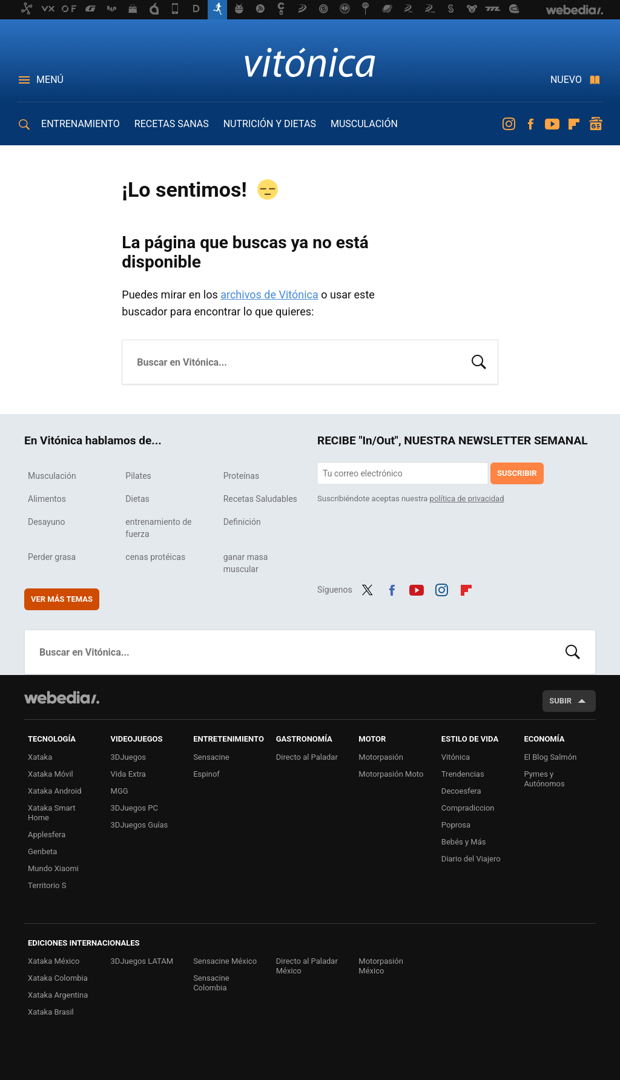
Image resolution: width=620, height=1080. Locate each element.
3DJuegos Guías (139, 824)
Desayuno (46, 522)
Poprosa (455, 824)
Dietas (137, 499)
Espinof (206, 774)
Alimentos (47, 499)
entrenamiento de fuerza (158, 528)
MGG (119, 790)
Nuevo (566, 79)
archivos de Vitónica (269, 294)
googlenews (596, 124)
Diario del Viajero (471, 858)
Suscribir (517, 473)
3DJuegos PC (134, 807)
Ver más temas (62, 599)
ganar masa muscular (245, 563)
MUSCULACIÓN (364, 124)
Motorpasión (380, 757)
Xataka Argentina (58, 994)
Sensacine (211, 757)
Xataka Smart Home (52, 812)
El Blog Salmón (550, 757)
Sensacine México (225, 961)
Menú (50, 79)
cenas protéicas (155, 557)
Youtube (552, 124)
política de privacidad (467, 498)
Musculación (52, 476)
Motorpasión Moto (390, 774)
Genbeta (42, 851)
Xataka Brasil (51, 1011)
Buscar (479, 360)
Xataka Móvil (50, 774)
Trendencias (462, 774)
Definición (242, 522)
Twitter (367, 588)
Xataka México (54, 961)
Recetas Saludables (260, 499)
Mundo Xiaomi (53, 868)
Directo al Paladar (307, 757)
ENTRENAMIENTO (80, 124)
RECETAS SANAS (171, 124)
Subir (560, 700)
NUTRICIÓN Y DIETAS (269, 124)
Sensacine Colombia (211, 982)
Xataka (40, 757)
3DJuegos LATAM (142, 961)
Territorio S (47, 885)
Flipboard (574, 124)
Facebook (530, 124)
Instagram (508, 124)
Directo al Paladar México (307, 966)
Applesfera (46, 834)
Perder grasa (52, 557)
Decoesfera (461, 790)
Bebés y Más (463, 841)
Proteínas (241, 476)
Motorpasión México (380, 966)
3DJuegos (129, 757)
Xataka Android (55, 790)
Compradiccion (468, 807)
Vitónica (310, 61)
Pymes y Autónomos (544, 778)
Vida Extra (128, 774)
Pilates (138, 476)
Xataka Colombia (58, 978)
